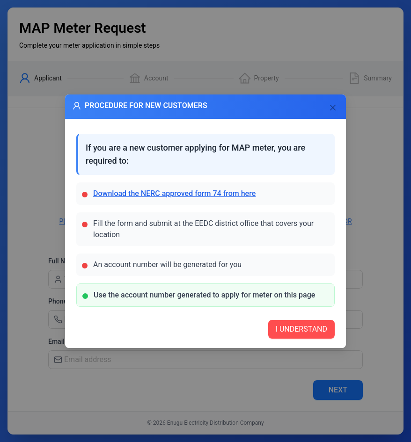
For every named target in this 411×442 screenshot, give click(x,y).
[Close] (332, 107)
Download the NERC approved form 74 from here (174, 193)
